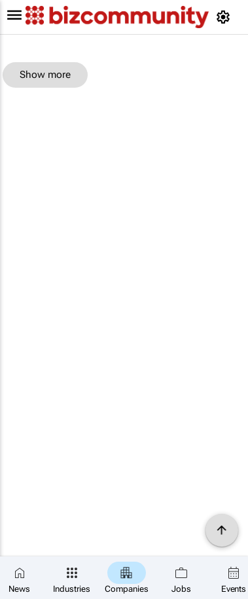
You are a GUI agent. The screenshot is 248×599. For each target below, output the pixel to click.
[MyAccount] (225, 17)
